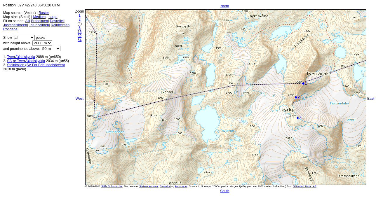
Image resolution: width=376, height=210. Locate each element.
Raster (44, 13)
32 (79, 36)
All (27, 21)
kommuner (181, 186)
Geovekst (165, 186)
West (79, 99)
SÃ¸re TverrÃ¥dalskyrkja (26, 61)
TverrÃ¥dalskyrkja (21, 57)
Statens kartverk (148, 186)
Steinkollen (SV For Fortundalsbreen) (36, 65)
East (370, 99)
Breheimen (39, 21)
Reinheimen (60, 25)
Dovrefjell (57, 21)
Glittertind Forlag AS (304, 186)
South (224, 191)
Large (53, 17)
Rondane (10, 29)
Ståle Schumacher (112, 186)
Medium (39, 17)
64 (79, 40)
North (224, 6)
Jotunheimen (39, 25)
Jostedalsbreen (15, 25)
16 (79, 32)
